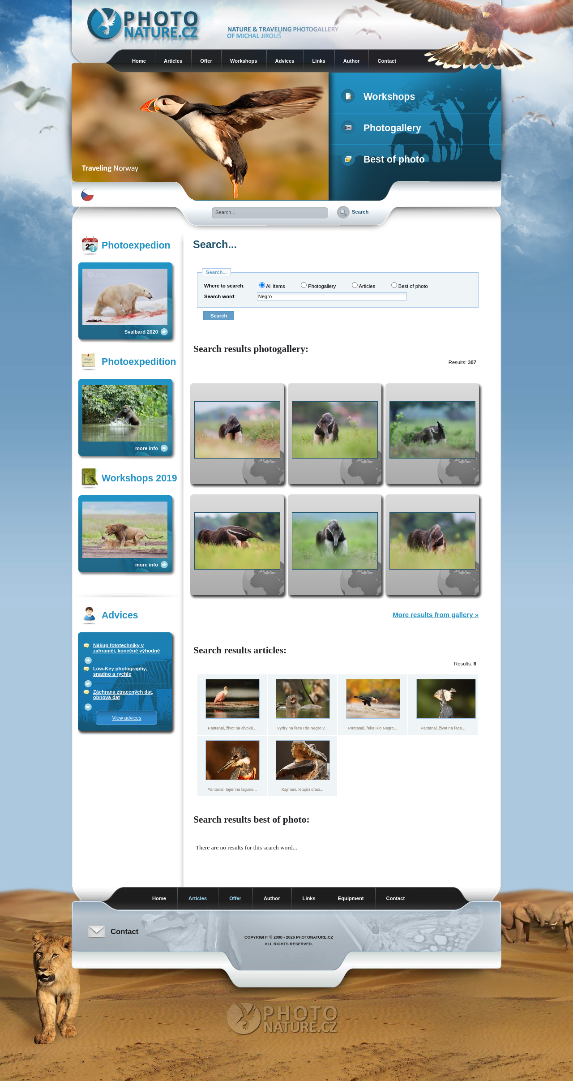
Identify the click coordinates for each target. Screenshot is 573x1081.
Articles (173, 61)
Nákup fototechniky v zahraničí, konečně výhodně (126, 648)
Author (351, 61)
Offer (206, 61)
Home (139, 61)
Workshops (243, 61)
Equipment (351, 898)
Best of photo (385, 159)
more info (146, 448)
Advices (285, 61)
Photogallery (383, 128)
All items (272, 285)
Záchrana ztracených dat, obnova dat (123, 694)
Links (318, 61)
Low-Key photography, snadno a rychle (120, 671)
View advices (126, 718)
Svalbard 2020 (141, 332)
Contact (386, 61)
